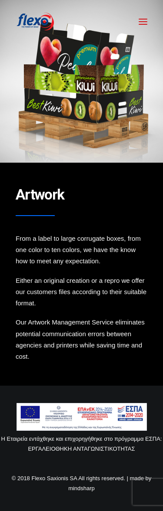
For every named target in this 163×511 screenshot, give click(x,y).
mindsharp (81, 488)
